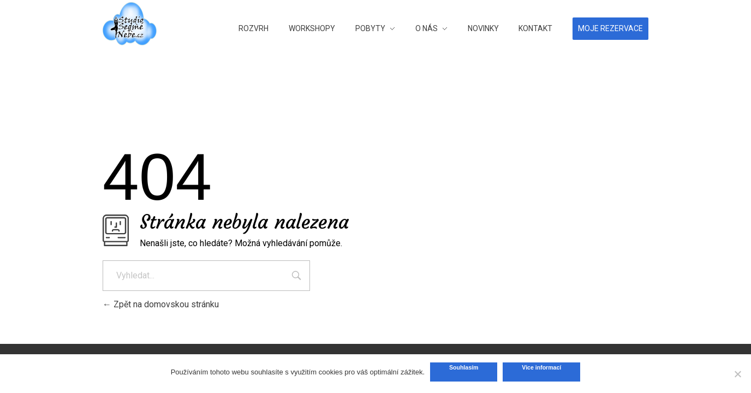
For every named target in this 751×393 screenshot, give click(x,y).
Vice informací (541, 367)
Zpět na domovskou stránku (161, 304)
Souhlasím (463, 367)
